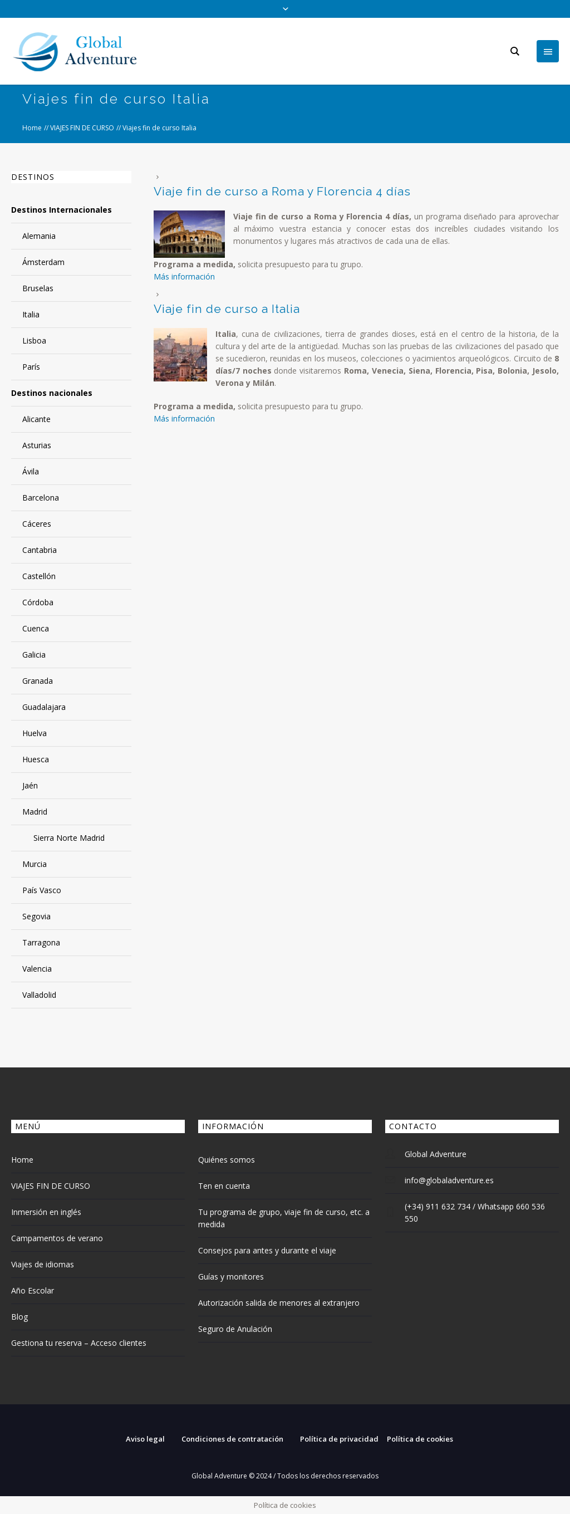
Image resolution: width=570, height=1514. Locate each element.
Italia (31, 314)
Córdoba (37, 602)
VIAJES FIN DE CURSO (82, 128)
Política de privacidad (339, 1439)
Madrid (34, 811)
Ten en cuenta (224, 1185)
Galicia (34, 654)
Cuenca (35, 628)
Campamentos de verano (57, 1238)
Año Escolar (32, 1290)
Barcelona (40, 497)
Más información (184, 276)
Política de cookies (420, 1439)
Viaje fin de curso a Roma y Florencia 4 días (282, 191)
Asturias (36, 445)
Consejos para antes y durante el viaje (267, 1250)
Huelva (34, 733)
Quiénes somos (226, 1159)
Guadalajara (44, 707)
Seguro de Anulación (235, 1329)
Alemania (39, 236)
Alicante (36, 419)
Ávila (30, 471)
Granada (37, 680)
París (31, 366)
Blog (19, 1316)
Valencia (37, 968)
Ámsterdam (43, 262)
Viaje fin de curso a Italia (227, 309)
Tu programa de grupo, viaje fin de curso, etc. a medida (284, 1218)
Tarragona (41, 942)
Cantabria (39, 550)
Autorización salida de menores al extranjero (279, 1302)
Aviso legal (145, 1439)
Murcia (34, 864)
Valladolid (39, 994)
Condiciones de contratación (232, 1439)
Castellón (39, 576)
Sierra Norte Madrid (69, 837)
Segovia (36, 916)
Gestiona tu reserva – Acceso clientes (78, 1342)
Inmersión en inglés (46, 1212)
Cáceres (36, 523)
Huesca (35, 759)
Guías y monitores (231, 1276)
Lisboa (34, 340)
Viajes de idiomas (42, 1264)
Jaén (30, 785)
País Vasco (41, 890)
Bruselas (37, 288)
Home (32, 128)
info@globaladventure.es (449, 1180)
